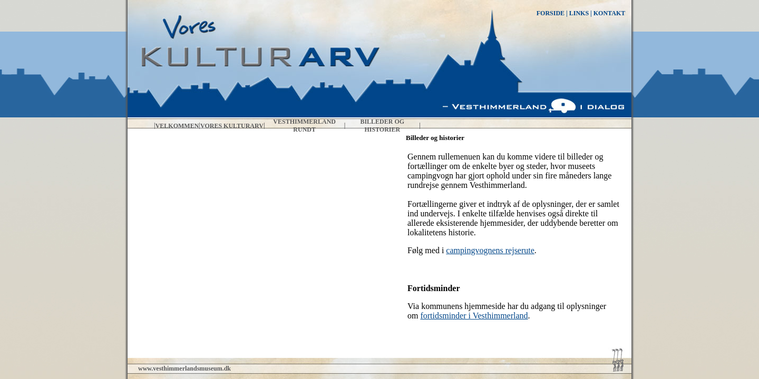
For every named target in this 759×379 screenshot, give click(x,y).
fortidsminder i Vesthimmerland (474, 315)
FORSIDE (551, 13)
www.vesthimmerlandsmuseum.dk (184, 368)
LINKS (579, 13)
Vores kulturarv (232, 125)
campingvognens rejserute (490, 250)
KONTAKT (609, 13)
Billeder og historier (382, 125)
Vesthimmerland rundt (304, 125)
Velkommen (177, 125)
